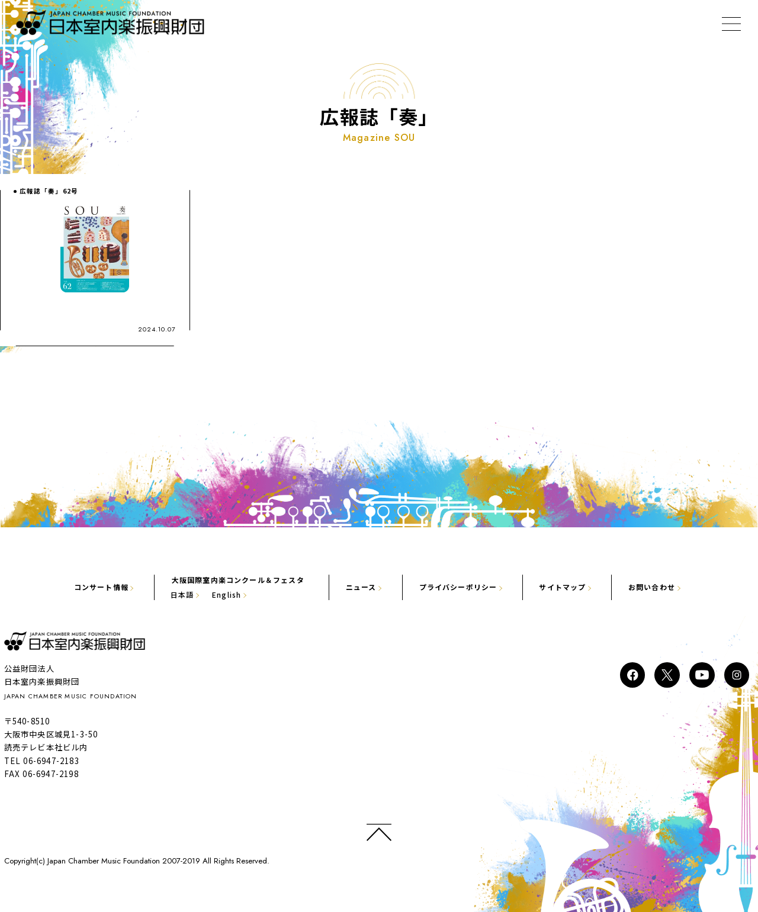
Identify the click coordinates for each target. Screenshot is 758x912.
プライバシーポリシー (467, 586)
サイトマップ (584, 586)
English (208, 594)
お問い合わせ (683, 586)
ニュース (360, 586)
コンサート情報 (67, 586)
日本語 (157, 594)
